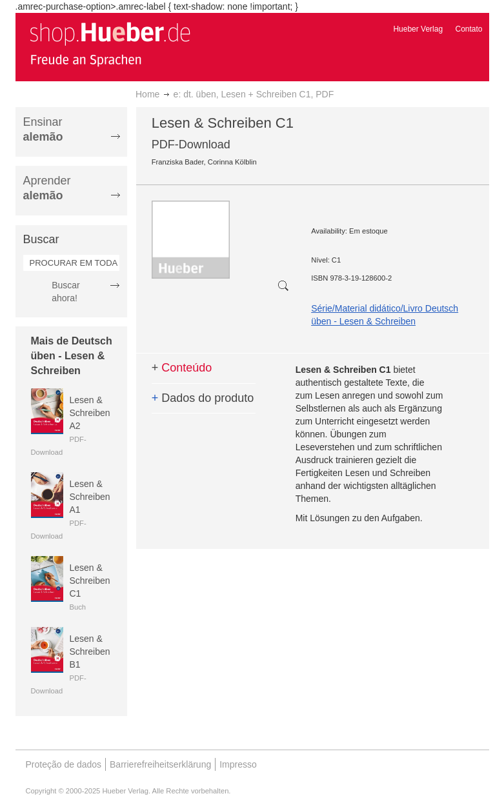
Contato (468, 29)
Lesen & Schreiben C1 (90, 580)
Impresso (238, 764)
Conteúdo (182, 367)
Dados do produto (203, 398)
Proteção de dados (64, 764)
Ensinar (43, 129)
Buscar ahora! (66, 291)
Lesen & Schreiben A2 (90, 413)
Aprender (47, 188)
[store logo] (110, 44)
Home (147, 94)
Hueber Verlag (418, 29)
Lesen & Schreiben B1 (90, 651)
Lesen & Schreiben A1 (90, 497)
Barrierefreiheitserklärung (160, 764)
